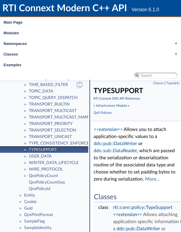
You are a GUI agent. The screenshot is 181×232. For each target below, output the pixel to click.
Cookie (30, 202)
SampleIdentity (38, 228)
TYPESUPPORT (43, 150)
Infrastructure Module (111, 105)
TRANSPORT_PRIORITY (51, 124)
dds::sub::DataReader (115, 150)
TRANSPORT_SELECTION (52, 130)
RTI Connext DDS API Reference (117, 98)
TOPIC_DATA (41, 91)
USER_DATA (40, 156)
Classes (92, 54)
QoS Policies (103, 112)
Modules (11, 33)
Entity (29, 195)
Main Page (13, 22)
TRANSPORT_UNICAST (50, 137)
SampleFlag (34, 221)
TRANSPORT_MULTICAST (53, 111)
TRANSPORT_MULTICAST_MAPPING (63, 117)
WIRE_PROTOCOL (46, 169)
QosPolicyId (39, 189)
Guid (28, 208)
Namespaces (92, 44)
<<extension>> (108, 129)
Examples (12, 65)
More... (152, 179)
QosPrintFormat (38, 215)
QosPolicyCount (43, 176)
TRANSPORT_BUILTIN (49, 104)
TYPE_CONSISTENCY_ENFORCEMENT (65, 143)
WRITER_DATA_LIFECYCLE (54, 163)
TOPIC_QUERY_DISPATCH (53, 98)
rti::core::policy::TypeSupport (142, 207)
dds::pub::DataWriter (115, 143)
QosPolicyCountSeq (47, 182)
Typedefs (173, 83)
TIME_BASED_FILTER (48, 85)
